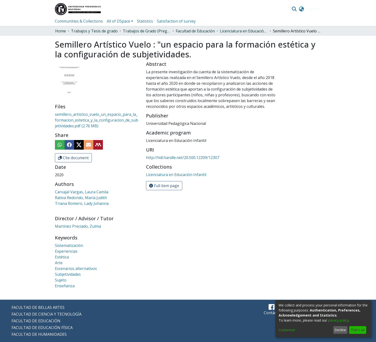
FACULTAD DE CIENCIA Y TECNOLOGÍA (47, 314)
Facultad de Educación (195, 31)
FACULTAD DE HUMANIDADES (39, 334)
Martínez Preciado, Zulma (78, 226)
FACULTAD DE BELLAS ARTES (38, 307)
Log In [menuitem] (312, 9)
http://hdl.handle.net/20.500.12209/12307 (182, 157)
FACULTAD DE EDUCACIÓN (36, 321)
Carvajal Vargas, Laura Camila (81, 192)
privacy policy (338, 320)
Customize (287, 330)
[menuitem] (302, 9)
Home (60, 31)
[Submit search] (294, 9)
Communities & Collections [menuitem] (79, 21)
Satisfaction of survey (176, 21)
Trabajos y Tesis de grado (94, 31)
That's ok (357, 330)
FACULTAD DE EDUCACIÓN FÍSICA (42, 327)
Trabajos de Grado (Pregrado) (147, 31)
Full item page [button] (164, 185)
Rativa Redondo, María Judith (81, 197)
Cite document (73, 157)
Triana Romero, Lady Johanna (82, 203)
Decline (340, 330)
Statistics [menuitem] (145, 21)
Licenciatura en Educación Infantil (244, 31)
